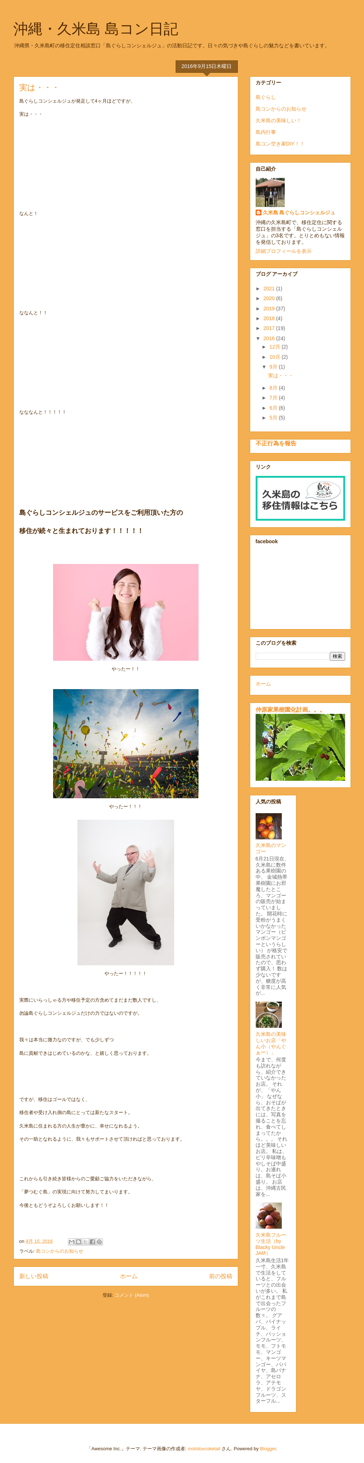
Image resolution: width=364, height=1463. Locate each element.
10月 (275, 357)
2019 (269, 308)
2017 (269, 328)
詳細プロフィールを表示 (284, 251)
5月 (274, 418)
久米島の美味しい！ (278, 120)
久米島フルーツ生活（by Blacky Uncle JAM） (271, 1244)
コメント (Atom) (132, 1295)
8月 (274, 388)
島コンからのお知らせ (59, 1251)
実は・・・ (39, 87)
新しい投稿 (33, 1276)
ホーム (128, 1276)
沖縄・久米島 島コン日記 (95, 29)
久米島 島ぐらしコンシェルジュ (299, 212)
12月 (275, 347)
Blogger (268, 1448)
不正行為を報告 (276, 443)
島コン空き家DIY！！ (280, 144)
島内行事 (266, 132)
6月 (274, 408)
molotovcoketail (204, 1448)
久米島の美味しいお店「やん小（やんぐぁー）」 (271, 1043)
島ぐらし (266, 97)
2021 (269, 288)
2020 (269, 298)
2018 (269, 318)
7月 (274, 398)
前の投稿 (220, 1276)
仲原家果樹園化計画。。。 (290, 709)
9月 (274, 367)
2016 (269, 338)
